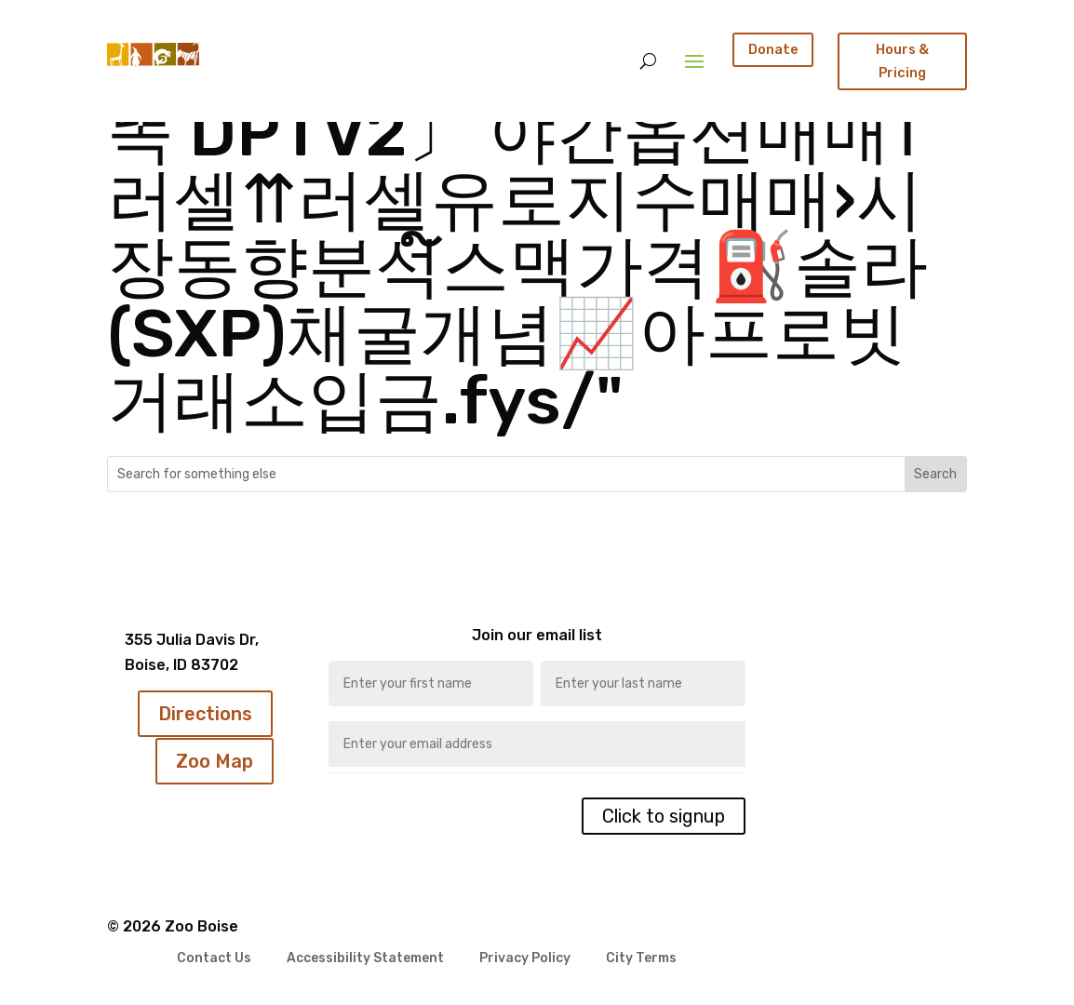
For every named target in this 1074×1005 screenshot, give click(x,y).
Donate (773, 49)
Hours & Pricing (902, 61)
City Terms (641, 959)
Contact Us (214, 959)
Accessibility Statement (365, 959)
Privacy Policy (525, 959)
